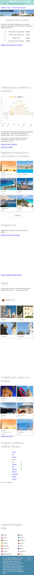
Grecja (21, 537)
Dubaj (3, 172)
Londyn (21, 398)
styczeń (14, 452)
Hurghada (4, 208)
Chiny (21, 554)
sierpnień (14, 469)
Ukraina (5, 543)
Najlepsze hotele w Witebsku (9, 144)
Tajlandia (22, 540)
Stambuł (21, 415)
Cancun (3, 191)
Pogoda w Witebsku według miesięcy (11, 275)
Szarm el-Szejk (22, 174)
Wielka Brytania (22, 400)
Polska (22, 543)
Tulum (20, 208)
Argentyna (22, 551)
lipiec (13, 467)
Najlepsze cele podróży (7, 436)
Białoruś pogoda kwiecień (19, 7)
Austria (5, 537)
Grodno (21, 320)
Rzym (3, 415)
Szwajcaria (6, 548)
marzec (14, 457)
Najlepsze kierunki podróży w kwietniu (11, 45)
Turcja (19, 417)
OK (29, 559)
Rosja (21, 548)
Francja (3, 400)
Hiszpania (5, 545)
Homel (3, 336)
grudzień (14, 479)
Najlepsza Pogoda (5, 7)
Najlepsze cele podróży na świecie (10, 235)
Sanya (20, 191)
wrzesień (14, 471)
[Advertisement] (17, 64)
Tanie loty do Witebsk (7, 147)
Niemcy (5, 540)
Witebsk (21, 336)
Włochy (3, 417)
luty (13, 454)
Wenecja (21, 432)
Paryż (3, 398)
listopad (14, 476)
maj (13, 462)
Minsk (3, 320)
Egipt (21, 534)
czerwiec (14, 464)
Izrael (21, 545)
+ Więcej (17, 215)
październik (15, 474)
